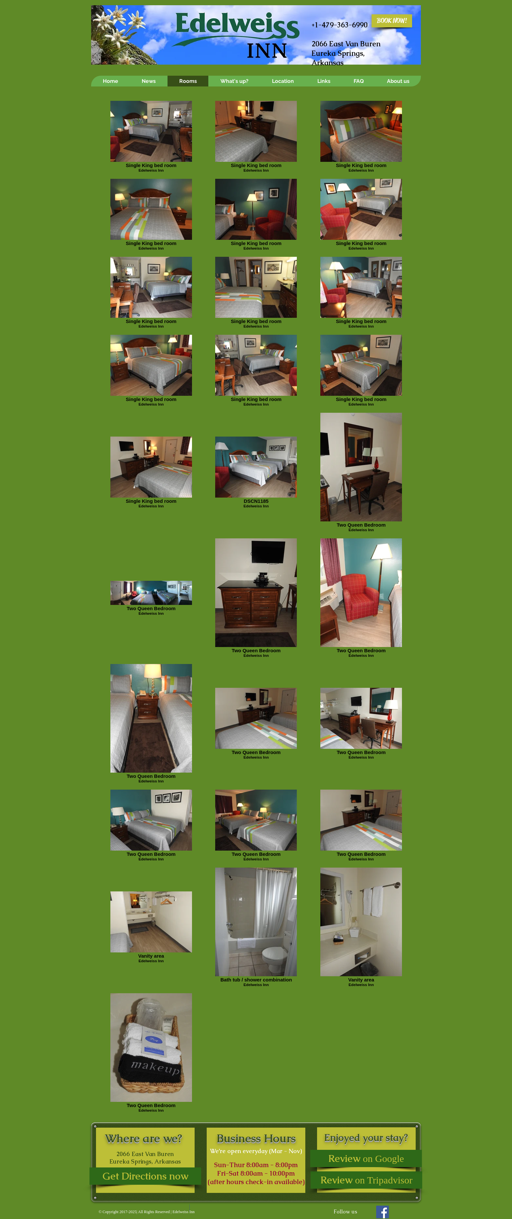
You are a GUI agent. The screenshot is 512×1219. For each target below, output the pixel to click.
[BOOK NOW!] (392, 20)
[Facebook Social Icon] (382, 1212)
